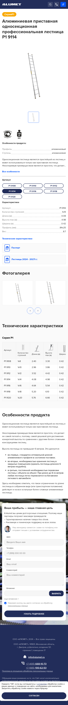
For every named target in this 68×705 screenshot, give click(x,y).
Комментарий (11, 570)
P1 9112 (53, 186)
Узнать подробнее (34, 614)
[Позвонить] (56, 4)
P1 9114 (12, 191)
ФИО (8, 537)
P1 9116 (33, 191)
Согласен (34, 696)
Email (8, 559)
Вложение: (10, 588)
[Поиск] (50, 4)
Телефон (9, 548)
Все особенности (11, 171)
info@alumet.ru (36, 657)
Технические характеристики (17, 238)
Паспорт (15, 248)
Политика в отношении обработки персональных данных (27, 671)
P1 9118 (53, 191)
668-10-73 (36, 663)
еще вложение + (11, 599)
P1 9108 (12, 186)
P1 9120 (12, 197)
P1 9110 (33, 186)
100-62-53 (36, 667)
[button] (30, 311)
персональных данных (18, 606)
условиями (42, 684)
